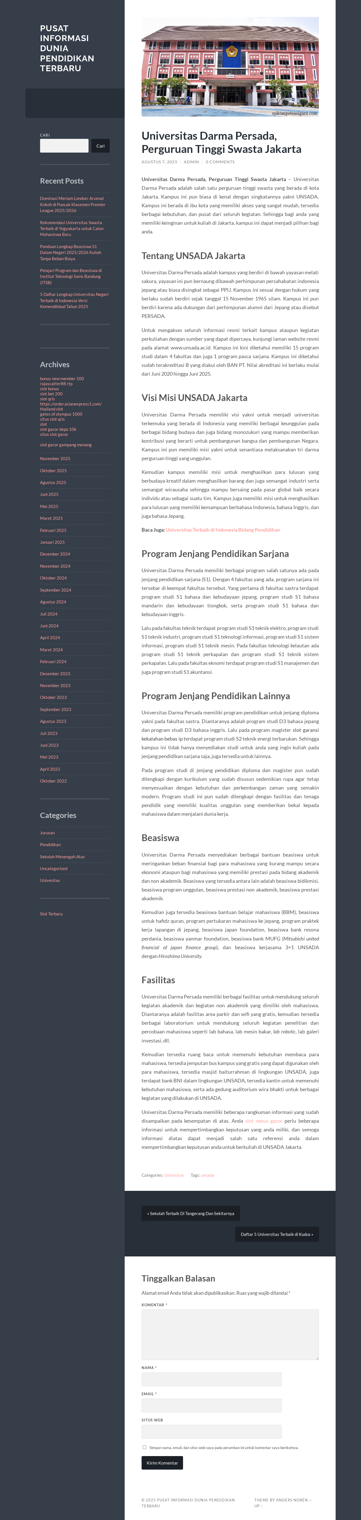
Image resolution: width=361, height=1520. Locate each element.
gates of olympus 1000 (61, 413)
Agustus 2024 (53, 601)
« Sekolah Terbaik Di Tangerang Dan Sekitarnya (190, 1213)
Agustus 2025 (53, 482)
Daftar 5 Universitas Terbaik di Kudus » (277, 1234)
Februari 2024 (53, 661)
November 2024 (55, 566)
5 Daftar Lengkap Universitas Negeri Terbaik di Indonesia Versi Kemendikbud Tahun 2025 (74, 300)
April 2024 (50, 637)
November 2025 (55, 458)
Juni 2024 (49, 625)
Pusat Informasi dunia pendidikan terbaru (67, 48)
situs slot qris (52, 419)
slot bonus (49, 388)
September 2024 (55, 589)
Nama (149, 1367)
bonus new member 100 (62, 378)
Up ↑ (258, 1506)
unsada (207, 1175)
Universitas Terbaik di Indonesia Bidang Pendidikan (223, 530)
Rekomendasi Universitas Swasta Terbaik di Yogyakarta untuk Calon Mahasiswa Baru (72, 228)
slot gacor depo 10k (58, 429)
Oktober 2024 (53, 577)
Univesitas (50, 880)
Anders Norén (292, 1500)
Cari (45, 135)
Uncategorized (53, 868)
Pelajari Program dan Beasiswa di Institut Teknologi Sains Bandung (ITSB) (71, 276)
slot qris (47, 398)
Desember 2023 (55, 673)
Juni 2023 (49, 745)
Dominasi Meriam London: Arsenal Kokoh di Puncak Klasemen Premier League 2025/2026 (72, 204)
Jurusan (47, 832)
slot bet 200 (51, 393)
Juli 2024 (49, 613)
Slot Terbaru (51, 913)
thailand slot (51, 408)
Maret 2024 (51, 649)
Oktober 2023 (53, 697)
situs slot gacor (54, 434)
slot (43, 424)
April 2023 (50, 769)
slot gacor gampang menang (66, 444)
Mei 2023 (49, 756)
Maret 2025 (51, 518)
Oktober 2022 (53, 780)
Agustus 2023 (53, 721)
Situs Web (152, 1420)
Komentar (154, 1305)
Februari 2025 (53, 530)
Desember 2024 (55, 553)
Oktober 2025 (53, 470)
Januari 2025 (52, 542)
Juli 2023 (49, 733)
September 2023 (55, 709)
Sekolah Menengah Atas (62, 856)
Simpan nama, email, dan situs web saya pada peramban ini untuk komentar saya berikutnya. (224, 1447)
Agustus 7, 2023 (159, 162)
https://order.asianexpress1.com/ (71, 403)
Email (149, 1394)
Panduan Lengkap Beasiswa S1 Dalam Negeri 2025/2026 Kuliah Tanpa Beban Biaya (70, 252)
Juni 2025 (49, 494)
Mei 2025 (49, 506)
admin (191, 162)
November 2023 (55, 685)
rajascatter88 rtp (56, 383)
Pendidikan (50, 844)
